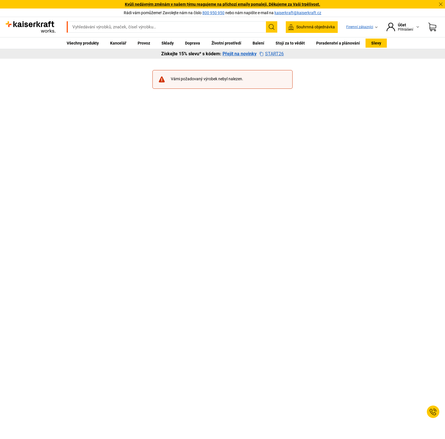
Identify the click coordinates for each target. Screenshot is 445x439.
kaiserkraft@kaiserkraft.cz (297, 12)
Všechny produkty (83, 43)
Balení (258, 43)
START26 (271, 54)
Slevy (376, 43)
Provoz (144, 43)
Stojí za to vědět (290, 43)
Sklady (167, 43)
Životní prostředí (226, 43)
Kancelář (118, 43)
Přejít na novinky (239, 54)
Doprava (192, 43)
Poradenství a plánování (338, 43)
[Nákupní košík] (432, 27)
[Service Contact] (433, 412)
